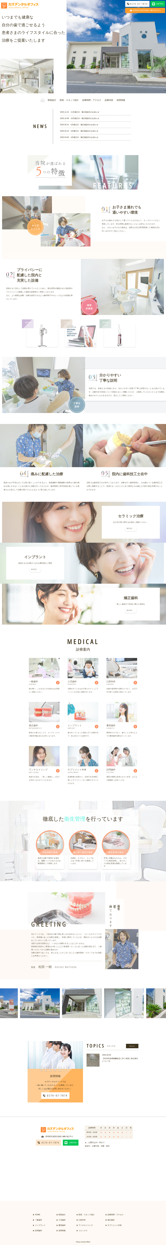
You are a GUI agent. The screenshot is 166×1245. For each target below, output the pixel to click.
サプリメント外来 (114, 1225)
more (132, 1046)
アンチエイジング (86, 1225)
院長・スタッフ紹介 (69, 100)
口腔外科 (82, 1220)
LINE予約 (157, 4)
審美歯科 (62, 1225)
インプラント (40, 1225)
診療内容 (109, 100)
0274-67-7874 (137, 3)
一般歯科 (38, 1220)
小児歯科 (62, 1220)
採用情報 (121, 100)
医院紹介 (52, 100)
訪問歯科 (38, 1230)
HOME (37, 1215)
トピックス (83, 1230)
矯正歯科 (111, 1220)
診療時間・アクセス (91, 100)
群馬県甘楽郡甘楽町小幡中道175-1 (145, 10)
